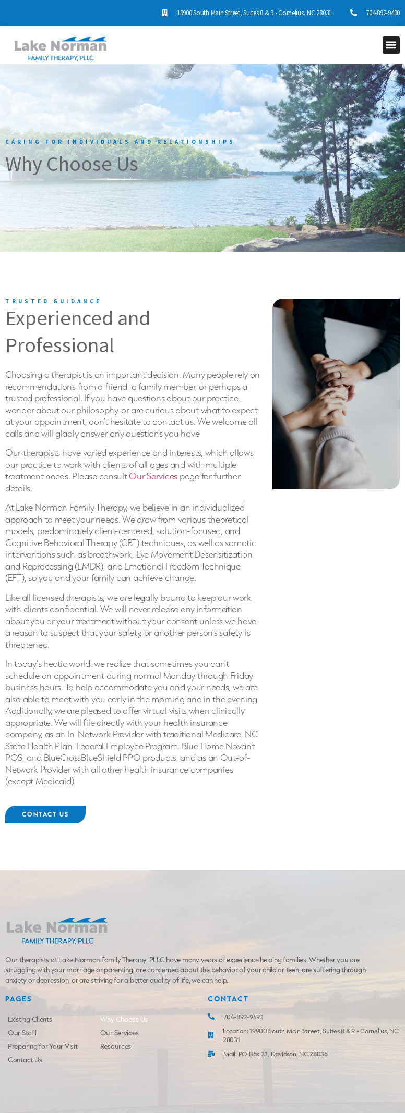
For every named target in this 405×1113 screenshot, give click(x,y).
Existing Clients (30, 1019)
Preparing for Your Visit (43, 1046)
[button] (391, 45)
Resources (116, 1046)
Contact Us (25, 1060)
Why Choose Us (124, 1019)
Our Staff (22, 1032)
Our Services (153, 476)
